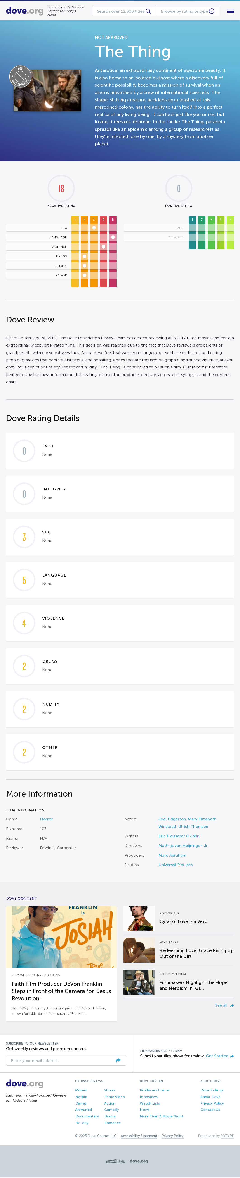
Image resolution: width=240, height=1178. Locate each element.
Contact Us (210, 1111)
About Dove (210, 1098)
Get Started (220, 1056)
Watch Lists (150, 1104)
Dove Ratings (211, 1091)
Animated (83, 1111)
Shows (109, 1091)
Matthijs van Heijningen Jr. (183, 846)
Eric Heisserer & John (178, 837)
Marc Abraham (172, 856)
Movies (81, 1091)
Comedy (111, 1111)
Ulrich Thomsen (193, 827)
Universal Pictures (175, 866)
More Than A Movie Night (161, 1117)
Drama (110, 1117)
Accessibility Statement (139, 1137)
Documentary (87, 1117)
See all (224, 1006)
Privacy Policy (212, 1104)
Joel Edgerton (172, 820)
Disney (81, 1104)
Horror (46, 820)
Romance (112, 1124)
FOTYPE (227, 1137)
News (144, 1111)
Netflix (81, 1098)
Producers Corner (155, 1091)
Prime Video (114, 1098)
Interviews (149, 1098)
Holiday (81, 1124)
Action (109, 1104)
